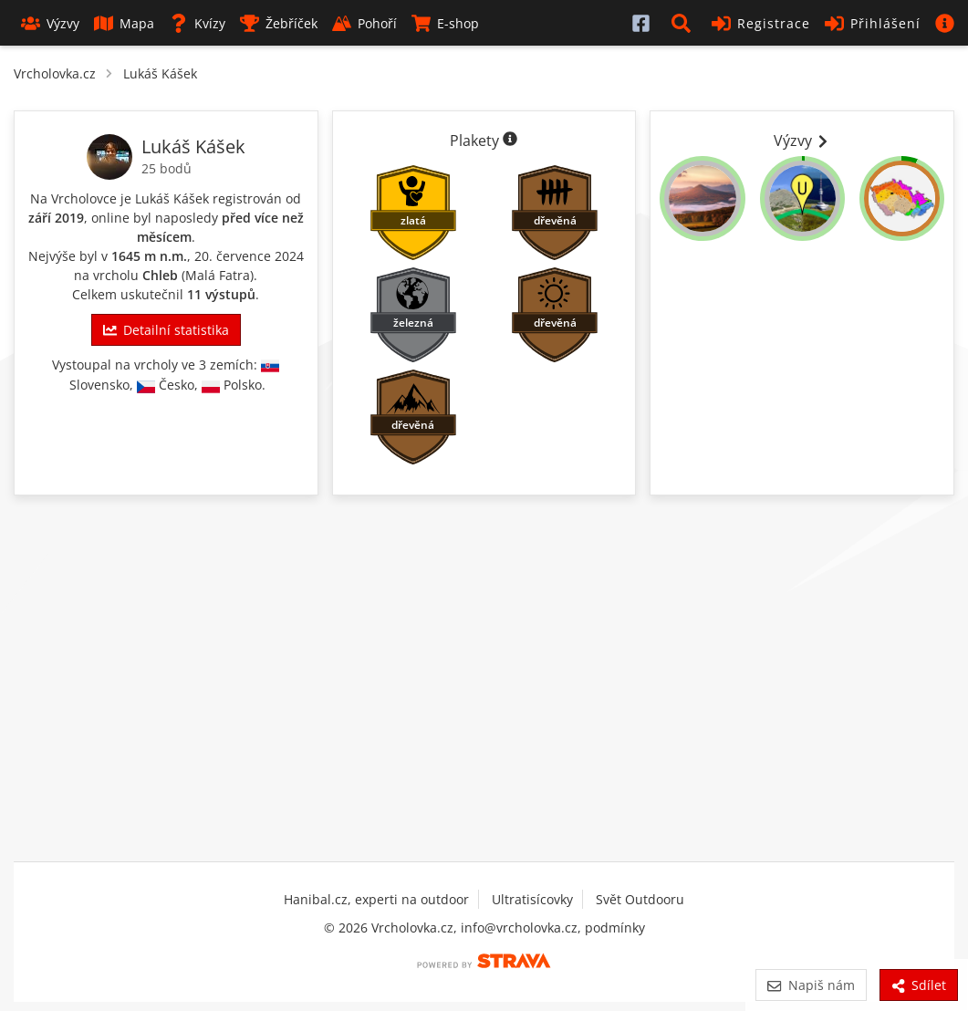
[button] (684, 23)
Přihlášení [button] (873, 23)
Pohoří (364, 23)
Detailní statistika (166, 330)
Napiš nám (810, 985)
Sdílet (918, 985)
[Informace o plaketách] (510, 140)
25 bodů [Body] (166, 168)
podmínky (615, 927)
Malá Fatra (217, 275)
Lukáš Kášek (160, 73)
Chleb (160, 275)
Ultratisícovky (532, 899)
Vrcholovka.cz (55, 73)
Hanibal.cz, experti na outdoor (376, 899)
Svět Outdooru (640, 899)
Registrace (761, 23)
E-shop (445, 23)
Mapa (124, 23)
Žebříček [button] (278, 23)
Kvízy (197, 23)
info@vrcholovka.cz (519, 927)
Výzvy (50, 23)
